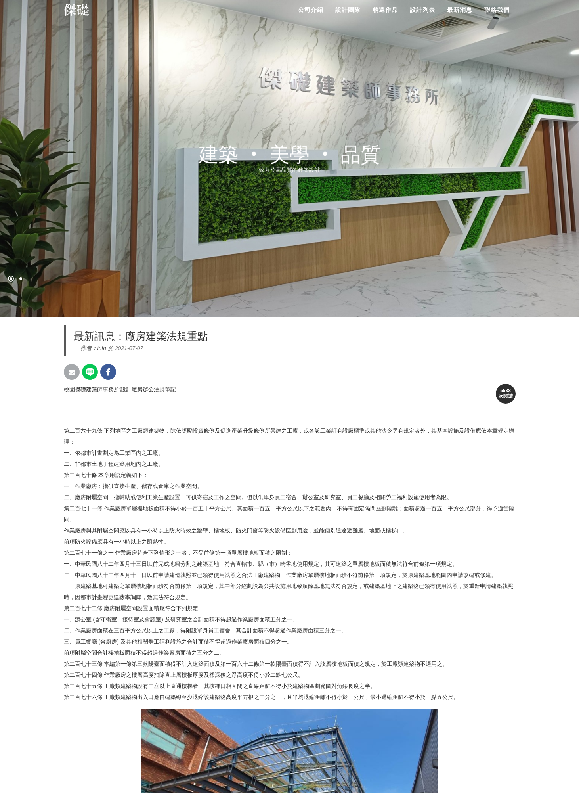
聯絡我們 (497, 9)
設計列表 (422, 9)
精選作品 (385, 9)
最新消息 (459, 9)
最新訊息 (94, 336)
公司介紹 (310, 9)
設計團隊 (348, 9)
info (101, 348)
